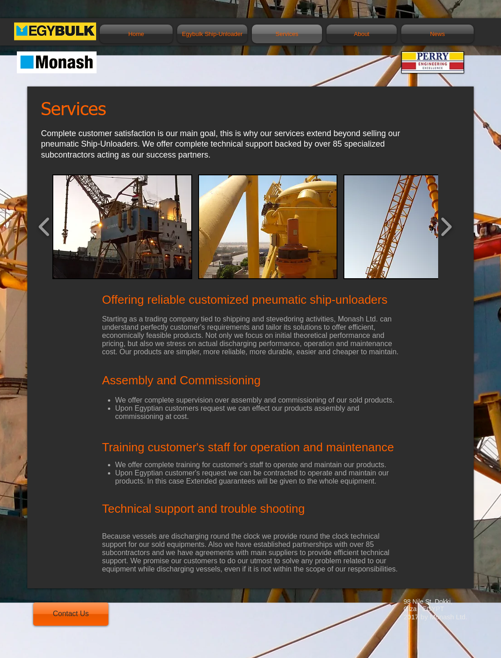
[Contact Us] (70, 614)
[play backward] (44, 226)
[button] (122, 226)
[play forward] (446, 226)
